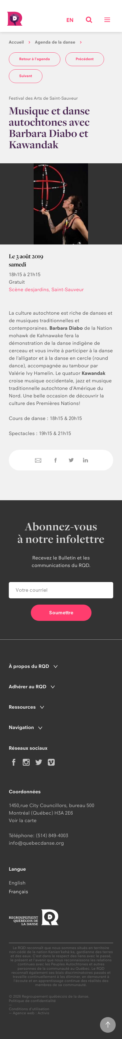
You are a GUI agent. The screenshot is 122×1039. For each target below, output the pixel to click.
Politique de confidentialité (32, 1001)
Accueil (16, 42)
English (17, 883)
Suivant (25, 76)
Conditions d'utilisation (29, 1009)
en (70, 21)
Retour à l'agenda (34, 59)
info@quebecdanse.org (36, 843)
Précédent (85, 59)
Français (18, 892)
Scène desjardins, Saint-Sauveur (46, 289)
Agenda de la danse (55, 42)
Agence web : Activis (31, 1013)
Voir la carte (22, 820)
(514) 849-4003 (52, 835)
